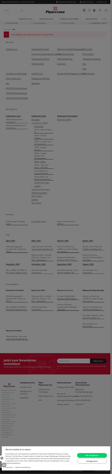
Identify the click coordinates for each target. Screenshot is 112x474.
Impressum (9, 467)
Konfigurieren (92, 461)
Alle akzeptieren (92, 455)
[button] (4, 465)
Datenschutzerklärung (22, 467)
